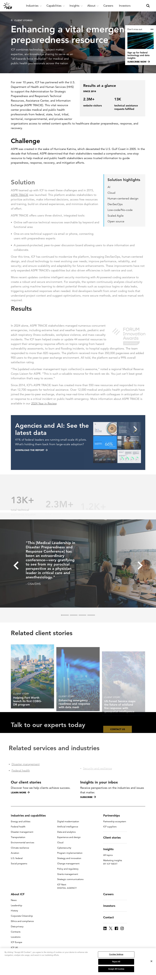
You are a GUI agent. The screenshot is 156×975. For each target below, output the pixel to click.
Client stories (21, 20)
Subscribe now (138, 62)
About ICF (19, 894)
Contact (110, 917)
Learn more (20, 792)
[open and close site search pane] (148, 5)
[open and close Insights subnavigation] (76, 5)
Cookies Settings (116, 954)
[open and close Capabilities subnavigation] (55, 5)
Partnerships (113, 815)
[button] (16, 577)
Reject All (116, 962)
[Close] (151, 961)
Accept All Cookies (116, 969)
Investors (111, 905)
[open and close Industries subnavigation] (34, 5)
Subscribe (88, 797)
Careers (110, 894)
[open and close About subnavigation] (93, 5)
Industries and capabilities (30, 815)
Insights (110, 849)
